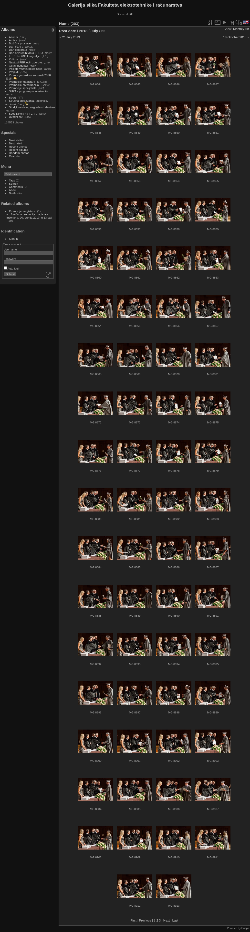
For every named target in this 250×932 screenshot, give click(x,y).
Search (13, 183)
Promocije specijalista (23, 88)
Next (166, 920)
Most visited (16, 140)
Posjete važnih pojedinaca (25, 68)
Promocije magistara (22, 81)
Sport (12, 97)
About (13, 189)
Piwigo (245, 928)
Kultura (13, 59)
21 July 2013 (71, 37)
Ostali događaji (18, 65)
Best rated (15, 143)
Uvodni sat (16, 116)
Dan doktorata (18, 49)
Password (10, 258)
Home (64, 23)
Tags (12, 180)
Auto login (12, 268)
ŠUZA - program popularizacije (28, 91)
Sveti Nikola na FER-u (23, 113)
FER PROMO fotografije (24, 56)
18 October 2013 (234, 37)
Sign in (13, 238)
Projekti (14, 71)
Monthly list (241, 29)
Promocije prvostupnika (24, 84)
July (94, 31)
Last (175, 920)
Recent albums (18, 149)
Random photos (19, 152)
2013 (83, 31)
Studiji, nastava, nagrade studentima (32, 107)
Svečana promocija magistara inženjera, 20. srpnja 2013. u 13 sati (29, 216)
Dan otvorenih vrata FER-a (26, 52)
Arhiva (13, 40)
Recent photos (18, 146)
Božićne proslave (20, 43)
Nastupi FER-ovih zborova (25, 62)
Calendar (15, 156)
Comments (16, 186)
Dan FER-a (16, 46)
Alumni (13, 37)
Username (10, 249)
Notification (16, 193)
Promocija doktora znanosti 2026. (30, 75)
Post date (67, 31)
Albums (8, 29)
